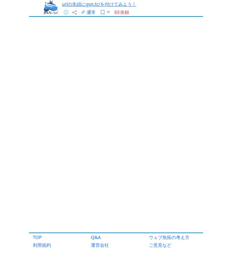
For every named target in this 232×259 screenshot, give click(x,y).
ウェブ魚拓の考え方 (169, 237)
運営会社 (100, 245)
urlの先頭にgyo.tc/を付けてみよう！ (99, 4)
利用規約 (42, 245)
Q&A (96, 237)
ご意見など (160, 245)
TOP (37, 237)
